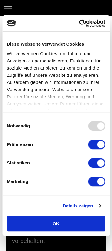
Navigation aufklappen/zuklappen (56, 7)
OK (56, 223)
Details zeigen (78, 205)
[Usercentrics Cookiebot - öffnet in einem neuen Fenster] (79, 23)
